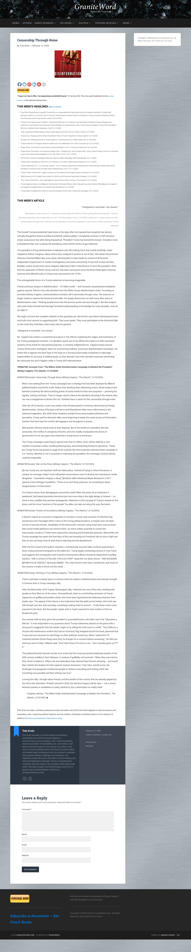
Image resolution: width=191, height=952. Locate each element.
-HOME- (16, 21)
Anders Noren (168, 947)
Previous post (91, 740)
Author (27, 21)
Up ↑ (179, 947)
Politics (83, 21)
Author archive (24, 777)
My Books (66, 21)
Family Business (44, 21)
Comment (27, 808)
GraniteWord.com (25, 947)
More (126, 21)
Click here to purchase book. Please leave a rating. (46, 716)
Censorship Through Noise (48, 38)
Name (24, 843)
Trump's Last (107, 733)
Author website (30, 777)
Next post (90, 744)
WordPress (54, 947)
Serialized (97, 733)
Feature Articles (105, 21)
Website (25, 867)
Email (24, 855)
